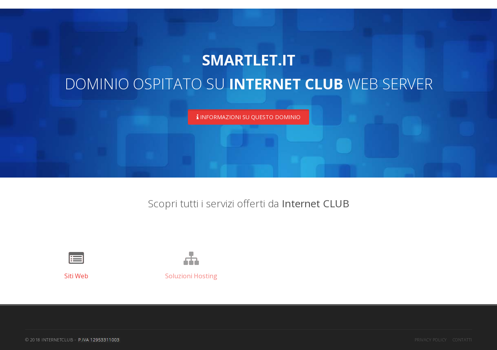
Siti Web (76, 276)
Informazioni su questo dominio (248, 117)
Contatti (462, 340)
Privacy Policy (431, 340)
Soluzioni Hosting (191, 276)
